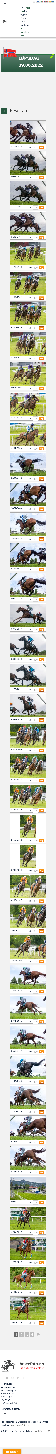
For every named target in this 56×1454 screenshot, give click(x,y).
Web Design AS (42, 1431)
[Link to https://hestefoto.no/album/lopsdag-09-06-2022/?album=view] (52, 55)
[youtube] (7, 1378)
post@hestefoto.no (19, 1425)
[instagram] (18, 1378)
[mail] (12, 1378)
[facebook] (2, 1378)
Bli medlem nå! (24, 32)
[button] (28, 111)
